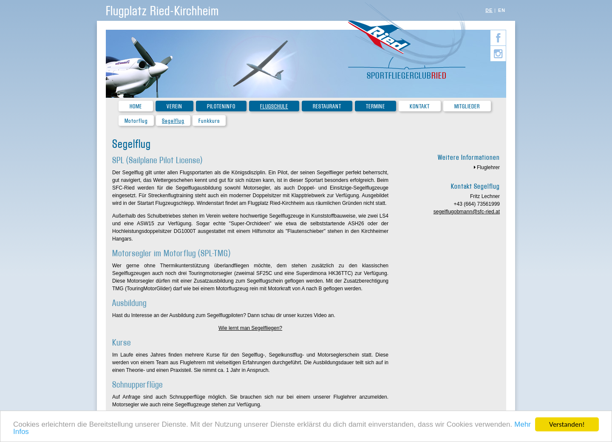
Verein (174, 106)
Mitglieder (467, 106)
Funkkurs (209, 121)
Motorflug (136, 121)
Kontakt (420, 106)
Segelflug (173, 121)
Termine (375, 106)
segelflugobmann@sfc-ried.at (467, 212)
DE (489, 10)
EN (501, 10)
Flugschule (274, 106)
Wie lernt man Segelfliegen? (250, 328)
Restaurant (327, 106)
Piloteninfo (221, 106)
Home (136, 106)
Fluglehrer (488, 167)
